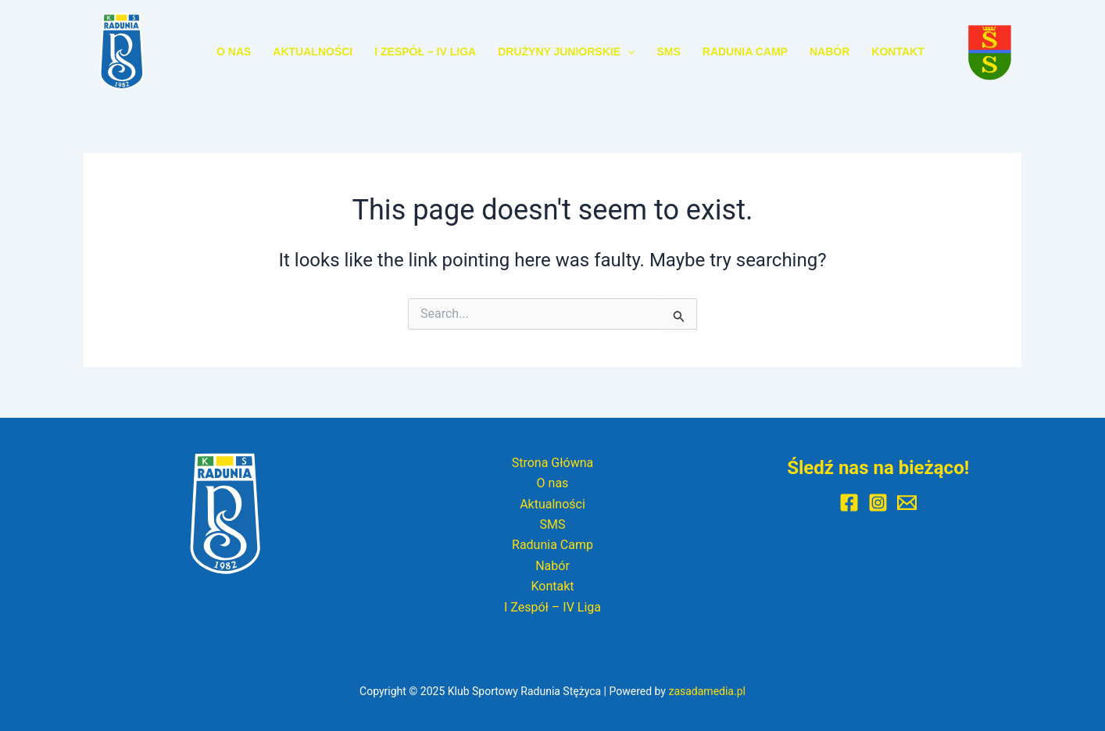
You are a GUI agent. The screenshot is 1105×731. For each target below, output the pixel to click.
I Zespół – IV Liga (425, 51)
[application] (627, 51)
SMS (668, 51)
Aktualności (312, 51)
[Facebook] (849, 502)
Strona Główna (553, 462)
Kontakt (897, 51)
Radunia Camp (745, 51)
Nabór (829, 51)
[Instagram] (878, 502)
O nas (233, 51)
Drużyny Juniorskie (566, 51)
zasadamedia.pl (707, 691)
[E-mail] (907, 502)
